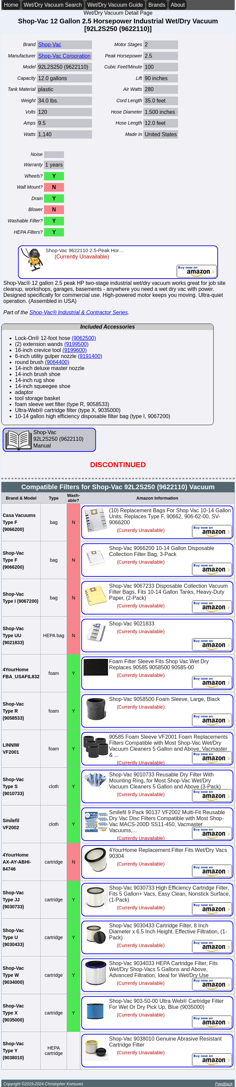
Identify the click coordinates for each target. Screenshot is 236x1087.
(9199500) (76, 344)
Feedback (224, 1084)
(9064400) (57, 362)
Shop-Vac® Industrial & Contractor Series (78, 312)
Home (11, 5)
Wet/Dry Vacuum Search (53, 5)
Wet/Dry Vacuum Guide (115, 5)
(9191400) (90, 356)
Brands (156, 5)
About (178, 5)
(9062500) (84, 338)
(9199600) (74, 350)
